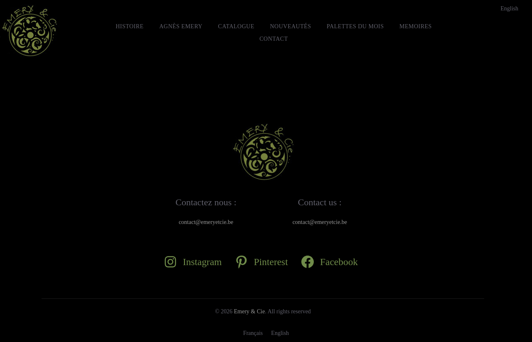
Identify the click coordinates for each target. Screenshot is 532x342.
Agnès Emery (180, 26)
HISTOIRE (130, 26)
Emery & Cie (249, 311)
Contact (273, 39)
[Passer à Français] (253, 333)
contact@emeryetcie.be (206, 222)
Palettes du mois (355, 26)
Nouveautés (290, 26)
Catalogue (236, 26)
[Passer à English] (509, 8)
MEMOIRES (415, 26)
